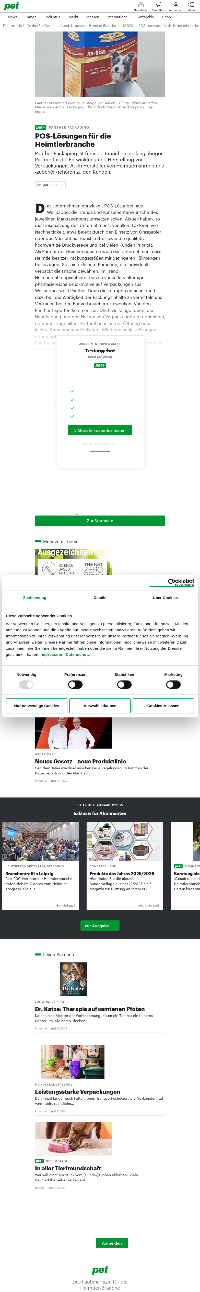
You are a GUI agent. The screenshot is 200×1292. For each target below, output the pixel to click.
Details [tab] (100, 597)
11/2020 (127, 26)
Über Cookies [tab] (165, 597)
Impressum (51, 654)
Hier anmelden (100, 450)
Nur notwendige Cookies (36, 705)
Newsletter (141, 8)
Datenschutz (78, 654)
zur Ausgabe (97, 925)
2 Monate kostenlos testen (100, 430)
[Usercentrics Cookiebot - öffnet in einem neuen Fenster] (171, 583)
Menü (191, 8)
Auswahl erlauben (100, 705)
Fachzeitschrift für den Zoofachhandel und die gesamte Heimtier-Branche (59, 26)
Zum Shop (158, 8)
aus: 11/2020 (51, 184)
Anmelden (176, 8)
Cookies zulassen (163, 705)
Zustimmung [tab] (34, 597)
